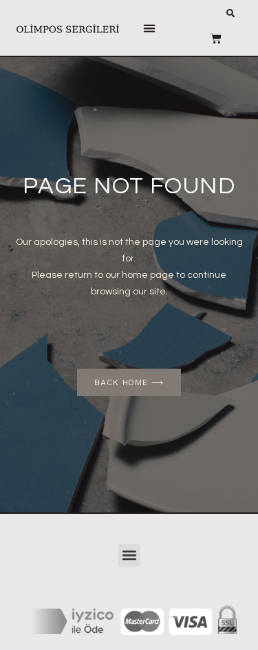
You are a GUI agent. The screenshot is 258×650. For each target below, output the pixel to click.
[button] (149, 28)
